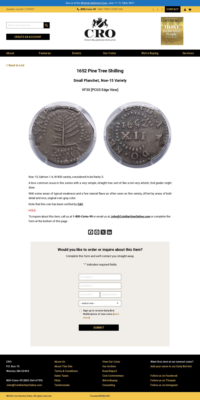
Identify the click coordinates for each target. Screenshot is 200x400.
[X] (103, 232)
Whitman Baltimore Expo (94, 3)
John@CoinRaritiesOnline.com (130, 216)
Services (188, 53)
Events (76, 53)
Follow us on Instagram (164, 384)
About (10, 53)
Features (45, 53)
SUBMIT (98, 326)
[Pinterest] (97, 232)
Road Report (110, 370)
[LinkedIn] (109, 232)
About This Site (63, 365)
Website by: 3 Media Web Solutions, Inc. (3, 394)
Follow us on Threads (163, 379)
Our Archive (109, 365)
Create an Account (27, 36)
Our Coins (109, 53)
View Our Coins (111, 360)
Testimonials (62, 384)
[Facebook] (91, 232)
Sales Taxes (61, 374)
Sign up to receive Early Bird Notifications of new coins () (101, 313)
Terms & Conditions (66, 370)
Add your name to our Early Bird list (171, 365)
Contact (172, 9)
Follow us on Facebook (164, 374)
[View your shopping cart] (190, 9)
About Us (59, 360)
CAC (80, 204)
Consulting (108, 384)
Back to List (15, 65)
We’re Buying (149, 53)
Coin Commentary (113, 374)
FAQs (57, 379)
